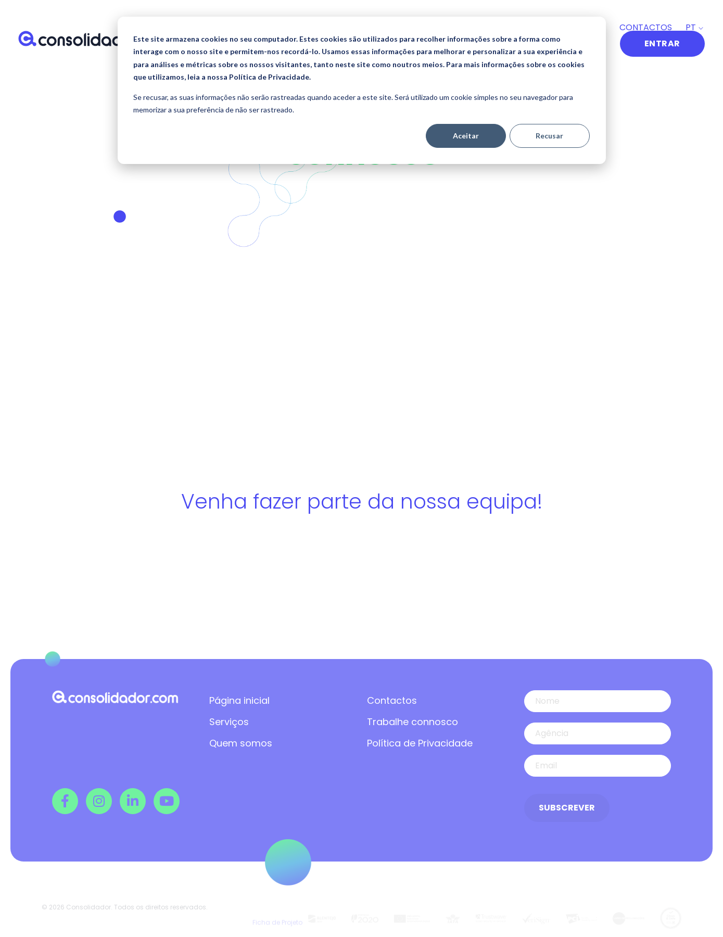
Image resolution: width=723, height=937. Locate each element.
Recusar (549, 135)
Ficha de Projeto (277, 912)
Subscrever (567, 808)
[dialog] (362, 90)
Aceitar (466, 135)
